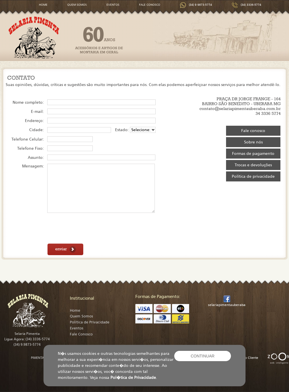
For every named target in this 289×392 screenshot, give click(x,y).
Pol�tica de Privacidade (133, 377)
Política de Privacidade (89, 322)
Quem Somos (81, 316)
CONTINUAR (202, 356)
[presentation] (90, 228)
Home (75, 310)
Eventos (76, 328)
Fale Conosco (81, 334)
